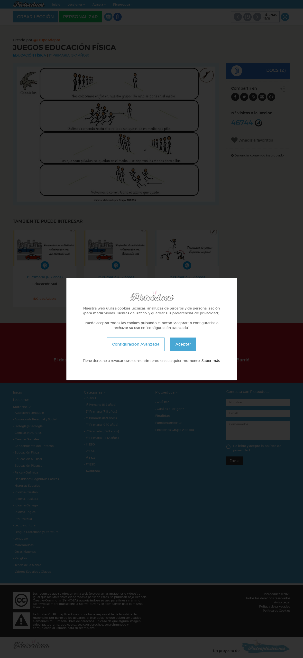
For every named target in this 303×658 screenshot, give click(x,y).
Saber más (211, 360)
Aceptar (183, 344)
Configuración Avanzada (135, 344)
